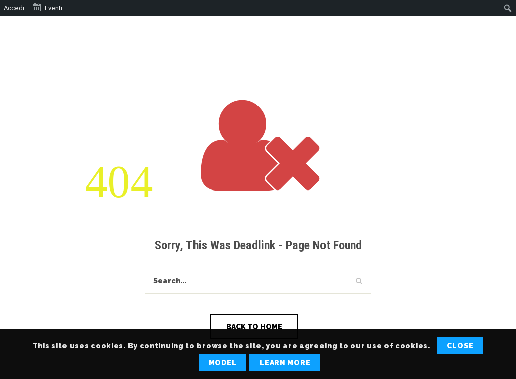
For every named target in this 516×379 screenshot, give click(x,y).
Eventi (47, 7)
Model (223, 363)
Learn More (285, 363)
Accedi (14, 8)
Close (460, 346)
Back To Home (254, 327)
